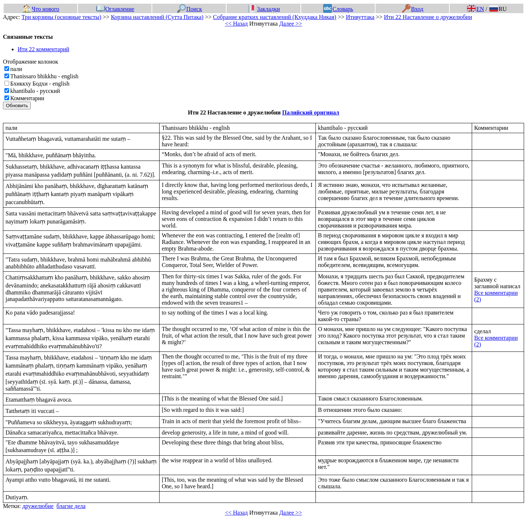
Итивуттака (360, 17)
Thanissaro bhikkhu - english (44, 76)
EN (475, 9)
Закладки (264, 9)
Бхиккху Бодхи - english (40, 83)
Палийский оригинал (310, 112)
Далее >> (290, 23)
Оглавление (115, 9)
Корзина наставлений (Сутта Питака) (157, 17)
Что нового (40, 9)
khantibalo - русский (35, 91)
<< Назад (236, 23)
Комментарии (27, 98)
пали (16, 69)
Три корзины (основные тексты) (61, 17)
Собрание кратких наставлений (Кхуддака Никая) (274, 17)
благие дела (70, 506)
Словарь (338, 9)
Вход (412, 9)
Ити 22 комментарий (43, 49)
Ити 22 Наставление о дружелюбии (428, 17)
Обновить (17, 105)
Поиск (189, 9)
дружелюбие (37, 506)
